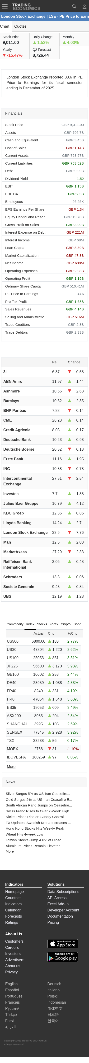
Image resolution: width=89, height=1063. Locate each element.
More (10, 851)
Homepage (14, 892)
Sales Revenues (18, 309)
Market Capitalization (21, 255)
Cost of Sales (15, 148)
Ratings (11, 922)
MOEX (12, 749)
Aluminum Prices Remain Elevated (33, 846)
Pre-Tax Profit (16, 302)
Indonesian (56, 1002)
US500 (13, 641)
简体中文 (55, 1008)
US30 (11, 650)
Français (12, 1002)
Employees (14, 202)
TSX (10, 741)
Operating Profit (17, 278)
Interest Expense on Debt (25, 232)
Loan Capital (15, 248)
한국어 (53, 1021)
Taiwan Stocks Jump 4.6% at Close (33, 840)
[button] (84, 7)
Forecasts (13, 916)
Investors (13, 954)
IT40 (10, 699)
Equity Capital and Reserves (27, 217)
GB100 (13, 674)
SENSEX (14, 732)
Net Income (14, 263)
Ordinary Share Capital (23, 286)
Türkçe (11, 1015)
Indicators (13, 904)
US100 (13, 658)
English (11, 984)
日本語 (53, 1015)
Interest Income (17, 240)
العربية (10, 1027)
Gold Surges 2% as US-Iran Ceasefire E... (39, 799)
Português (14, 996)
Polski (52, 996)
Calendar (13, 910)
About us (12, 966)
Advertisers (14, 960)
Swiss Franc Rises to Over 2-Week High (37, 811)
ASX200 (14, 716)
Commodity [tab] (15, 624)
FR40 (11, 691)
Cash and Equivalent (21, 140)
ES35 (11, 708)
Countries (13, 898)
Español (12, 990)
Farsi (9, 1021)
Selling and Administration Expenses (27, 317)
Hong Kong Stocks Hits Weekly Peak (35, 828)
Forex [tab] (54, 624)
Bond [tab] (77, 624)
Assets (10, 133)
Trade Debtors (16, 332)
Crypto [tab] (65, 624)
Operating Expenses (21, 271)
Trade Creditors (17, 324)
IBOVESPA (16, 757)
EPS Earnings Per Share (24, 209)
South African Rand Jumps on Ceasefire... (39, 805)
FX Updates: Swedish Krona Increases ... (38, 823)
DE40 (11, 683)
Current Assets (16, 155)
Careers (12, 947)
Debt (9, 171)
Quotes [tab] (20, 26)
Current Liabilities (19, 163)
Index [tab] (30, 624)
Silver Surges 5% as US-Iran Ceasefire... (38, 794)
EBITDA (11, 194)
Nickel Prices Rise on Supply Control (35, 817)
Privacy (11, 972)
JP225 (12, 666)
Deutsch (54, 984)
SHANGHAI (17, 724)
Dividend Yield (16, 179)
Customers (14, 941)
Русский (12, 1008)
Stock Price (14, 125)
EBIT (9, 186)
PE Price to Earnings (21, 294)
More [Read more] (11, 767)
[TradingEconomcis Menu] (6, 6)
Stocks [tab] (42, 624)
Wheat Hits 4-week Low (24, 834)
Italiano (53, 990)
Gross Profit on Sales (22, 225)
